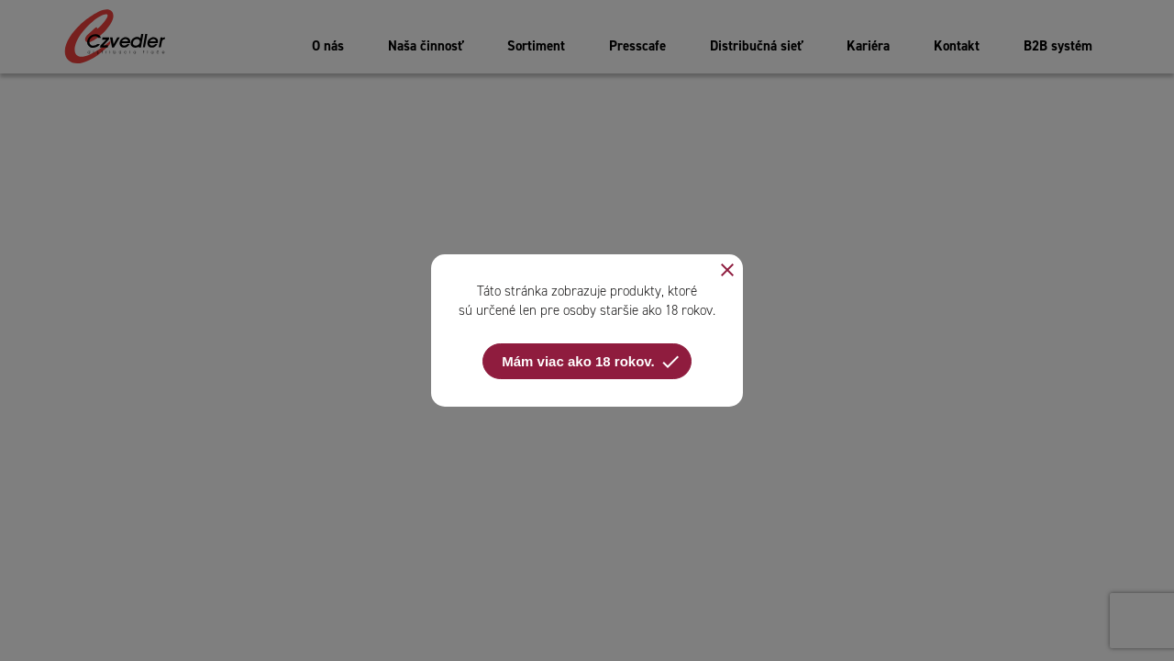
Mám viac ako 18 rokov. (591, 362)
